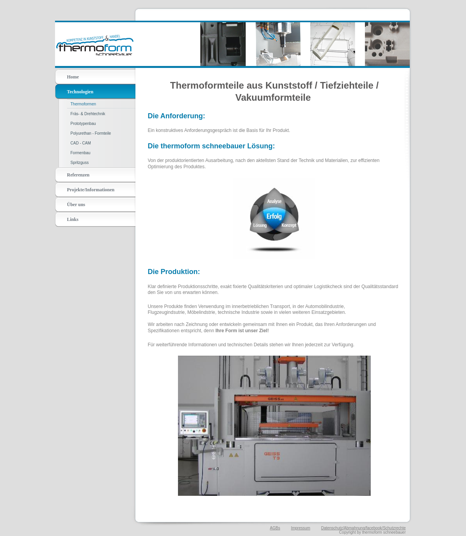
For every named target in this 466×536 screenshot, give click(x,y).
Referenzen (78, 175)
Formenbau (81, 153)
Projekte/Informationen (91, 189)
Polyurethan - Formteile (91, 133)
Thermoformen (83, 104)
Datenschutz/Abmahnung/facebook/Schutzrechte (363, 528)
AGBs (275, 528)
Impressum (300, 528)
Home (73, 77)
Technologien (80, 91)
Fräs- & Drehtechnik (88, 114)
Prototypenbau (83, 123)
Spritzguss (80, 162)
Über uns (76, 204)
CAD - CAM (81, 143)
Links (72, 219)
